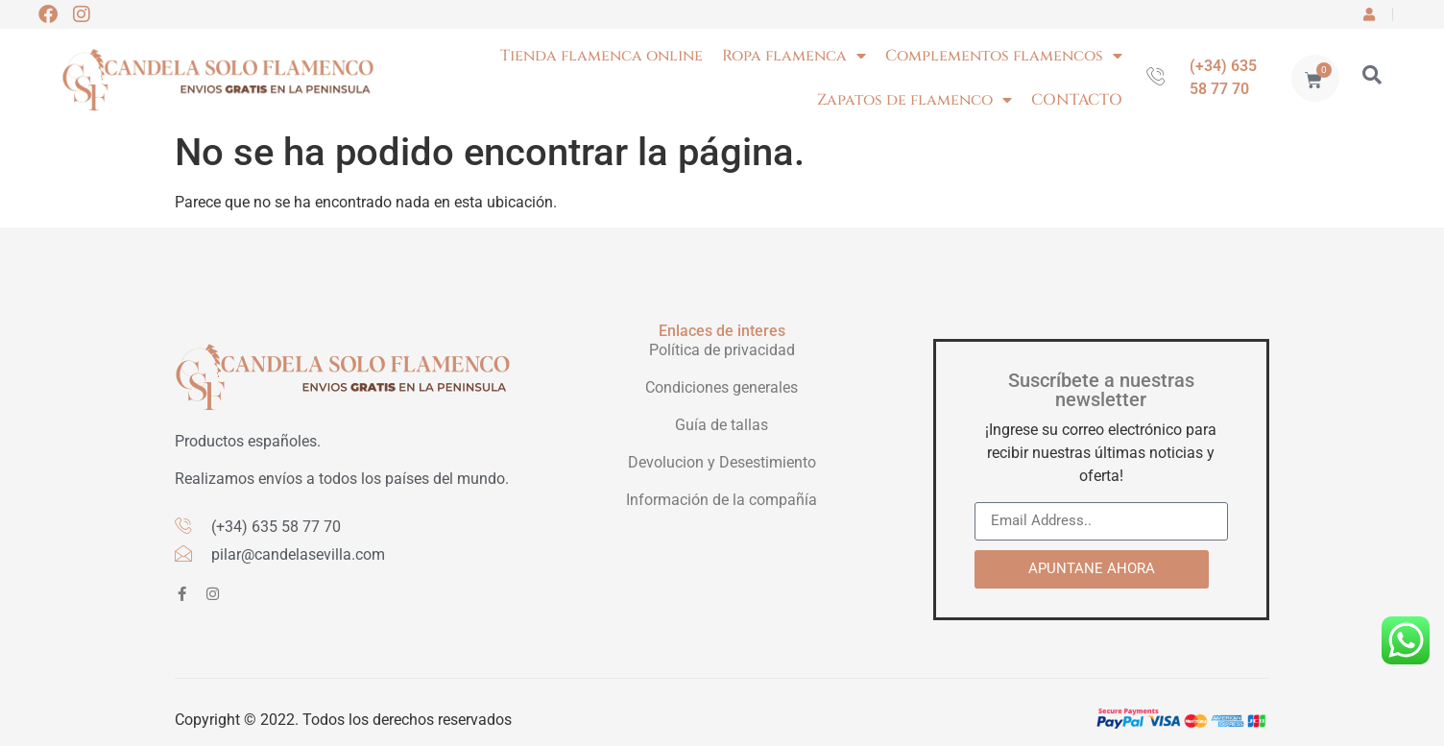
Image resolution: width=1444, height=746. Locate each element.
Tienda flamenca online (601, 55)
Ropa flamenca (794, 55)
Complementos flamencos (1003, 55)
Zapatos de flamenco (914, 100)
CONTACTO (1076, 99)
